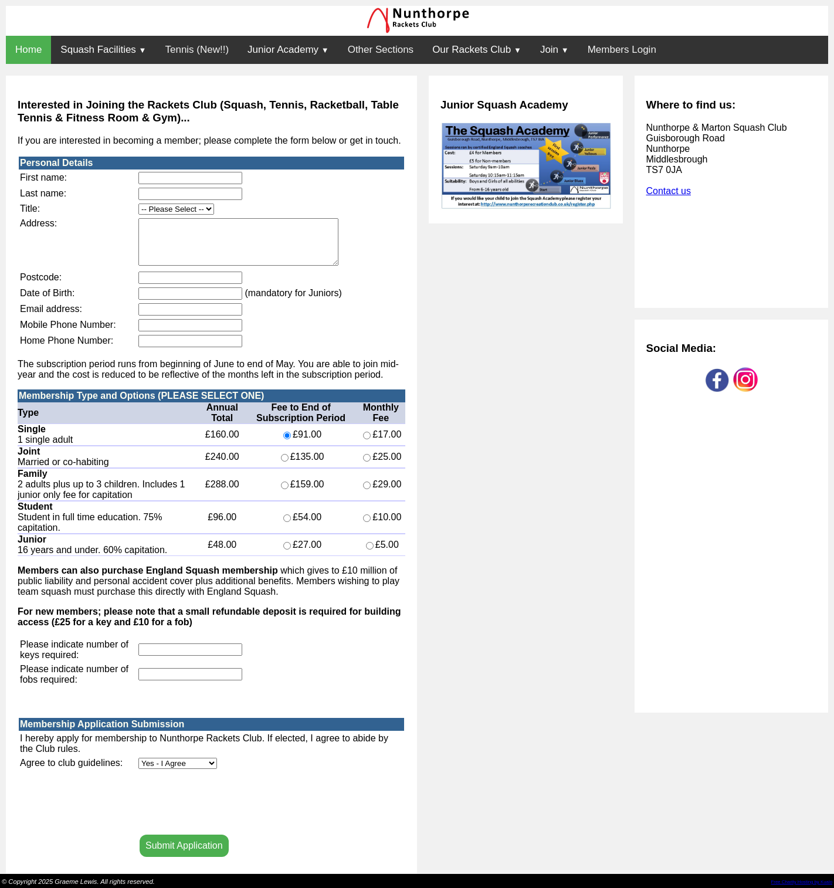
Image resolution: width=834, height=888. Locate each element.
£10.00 (382, 526)
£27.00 (302, 553)
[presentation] (227, 804)
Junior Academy (288, 49)
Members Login (622, 49)
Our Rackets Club (476, 49)
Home (28, 49)
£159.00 (302, 493)
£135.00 (302, 465)
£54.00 (302, 526)
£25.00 (382, 465)
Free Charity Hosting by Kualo (801, 881)
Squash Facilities (103, 49)
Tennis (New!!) (197, 49)
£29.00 (382, 493)
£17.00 (382, 443)
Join (554, 49)
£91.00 (302, 443)
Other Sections (380, 49)
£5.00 (382, 553)
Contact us (668, 191)
